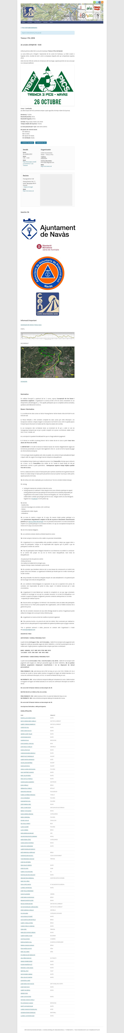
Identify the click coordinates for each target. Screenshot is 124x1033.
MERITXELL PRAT (24, 971)
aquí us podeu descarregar (35, 521)
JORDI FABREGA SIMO (26, 804)
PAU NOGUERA (24, 913)
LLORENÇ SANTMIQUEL (26, 887)
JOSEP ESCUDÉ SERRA (26, 862)
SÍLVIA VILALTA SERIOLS (26, 865)
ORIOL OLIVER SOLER (26, 807)
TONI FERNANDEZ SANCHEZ (27, 859)
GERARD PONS (24, 993)
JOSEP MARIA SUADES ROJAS (27, 897)
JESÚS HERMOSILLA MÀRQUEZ (28, 852)
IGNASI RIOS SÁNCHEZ (26, 791)
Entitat (23, 22)
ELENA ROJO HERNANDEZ (27, 846)
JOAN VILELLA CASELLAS (26, 746)
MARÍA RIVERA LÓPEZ (26, 839)
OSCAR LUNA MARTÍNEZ (26, 762)
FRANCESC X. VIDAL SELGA (27, 968)
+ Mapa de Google (28, 187)
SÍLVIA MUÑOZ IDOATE (26, 948)
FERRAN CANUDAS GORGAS (27, 945)
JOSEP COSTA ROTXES (26, 996)
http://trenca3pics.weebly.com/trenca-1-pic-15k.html (29, 163)
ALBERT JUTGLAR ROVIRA (27, 871)
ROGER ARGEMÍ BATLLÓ (26, 964)
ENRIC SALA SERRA (25, 951)
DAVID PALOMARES (25, 894)
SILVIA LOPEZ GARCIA (26, 884)
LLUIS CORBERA (24, 830)
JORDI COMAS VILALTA (26, 730)
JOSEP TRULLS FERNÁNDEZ (27, 891)
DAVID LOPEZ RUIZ (25, 750)
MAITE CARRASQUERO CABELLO (28, 721)
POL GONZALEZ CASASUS (27, 1003)
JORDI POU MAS (24, 868)
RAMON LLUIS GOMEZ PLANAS (28, 718)
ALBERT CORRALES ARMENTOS (28, 724)
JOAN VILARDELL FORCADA (27, 743)
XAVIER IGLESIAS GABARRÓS (27, 782)
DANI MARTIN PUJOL (25, 801)
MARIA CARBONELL (25, 817)
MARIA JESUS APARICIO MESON (28, 932)
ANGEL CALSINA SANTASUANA (28, 769)
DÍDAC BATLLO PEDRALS (26, 779)
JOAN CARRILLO (24, 785)
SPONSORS (24, 381)
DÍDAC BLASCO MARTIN (26, 977)
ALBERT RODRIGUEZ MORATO (28, 849)
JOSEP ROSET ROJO (25, 987)
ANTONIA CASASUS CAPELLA (27, 1000)
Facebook (34, 499)
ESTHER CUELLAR (25, 820)
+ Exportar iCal (41, 142)
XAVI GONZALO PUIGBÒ (26, 916)
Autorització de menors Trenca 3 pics (31, 325)
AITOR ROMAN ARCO (26, 737)
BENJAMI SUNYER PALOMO (27, 900)
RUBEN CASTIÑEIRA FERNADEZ (28, 795)
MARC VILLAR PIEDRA (26, 775)
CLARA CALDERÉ (24, 827)
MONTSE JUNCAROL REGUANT (28, 875)
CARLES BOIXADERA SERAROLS (28, 753)
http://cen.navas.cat (46, 166)
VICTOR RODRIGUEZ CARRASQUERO (29, 907)
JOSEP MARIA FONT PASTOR (27, 984)
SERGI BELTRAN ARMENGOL (27, 878)
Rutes (51, 22)
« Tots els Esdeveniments (29, 28)
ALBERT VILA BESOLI (25, 990)
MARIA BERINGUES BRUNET (27, 833)
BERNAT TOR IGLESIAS (26, 811)
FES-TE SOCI (37, 22)
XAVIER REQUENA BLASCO (27, 855)
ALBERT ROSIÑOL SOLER (26, 935)
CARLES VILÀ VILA (25, 727)
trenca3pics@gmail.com (28, 629)
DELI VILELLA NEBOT (25, 823)
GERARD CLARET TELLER (26, 734)
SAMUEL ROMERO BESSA (26, 961)
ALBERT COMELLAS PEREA (27, 923)
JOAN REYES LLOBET (25, 980)
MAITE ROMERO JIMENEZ (26, 974)
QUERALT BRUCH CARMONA (27, 926)
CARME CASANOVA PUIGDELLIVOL (29, 1009)
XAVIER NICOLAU (25, 740)
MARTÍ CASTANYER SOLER (27, 1006)
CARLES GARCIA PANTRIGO (27, 843)
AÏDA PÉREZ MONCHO (26, 958)
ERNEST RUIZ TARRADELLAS (27, 756)
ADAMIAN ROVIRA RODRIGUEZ (28, 1012)
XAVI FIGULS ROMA (25, 939)
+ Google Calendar (27, 142)
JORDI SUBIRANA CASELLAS (27, 910)
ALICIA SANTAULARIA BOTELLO (28, 919)
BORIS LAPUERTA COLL (26, 942)
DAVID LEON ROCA (25, 766)
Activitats (29, 22)
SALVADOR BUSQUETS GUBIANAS (29, 836)
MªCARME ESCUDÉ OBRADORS (28, 955)
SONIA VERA (23, 929)
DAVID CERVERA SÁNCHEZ (27, 814)
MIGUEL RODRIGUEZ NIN (27, 903)
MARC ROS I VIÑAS (25, 881)
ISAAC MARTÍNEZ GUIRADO (27, 772)
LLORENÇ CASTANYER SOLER (27, 1016)
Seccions (45, 22)
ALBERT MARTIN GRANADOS (27, 759)
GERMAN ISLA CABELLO (26, 788)
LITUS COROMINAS (25, 798)
